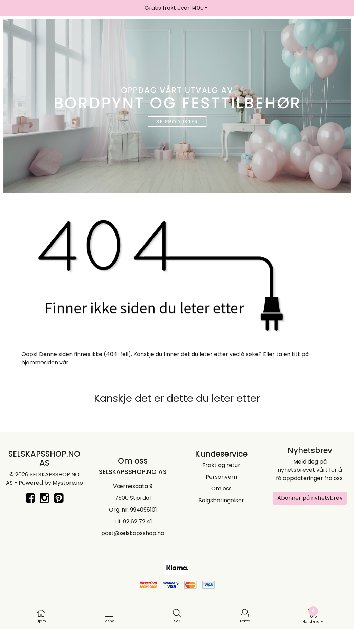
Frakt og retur (221, 465)
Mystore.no (68, 483)
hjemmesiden (39, 362)
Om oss (221, 489)
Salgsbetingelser (221, 500)
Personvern (221, 477)
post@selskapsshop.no (132, 533)
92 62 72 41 (137, 521)
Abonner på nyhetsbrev (310, 498)
